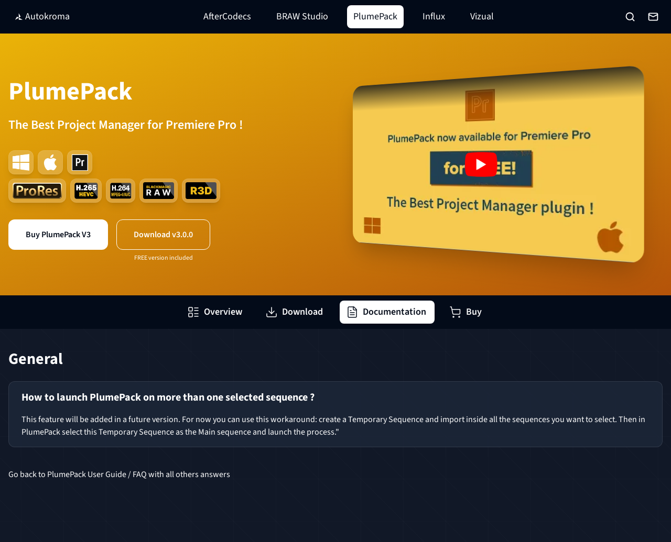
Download (294, 311)
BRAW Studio (302, 16)
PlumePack (375, 16)
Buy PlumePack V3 (58, 234)
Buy (465, 311)
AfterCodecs (227, 16)
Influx (434, 16)
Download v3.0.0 (163, 234)
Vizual (482, 16)
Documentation (386, 311)
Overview (214, 311)
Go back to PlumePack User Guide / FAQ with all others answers (119, 474)
